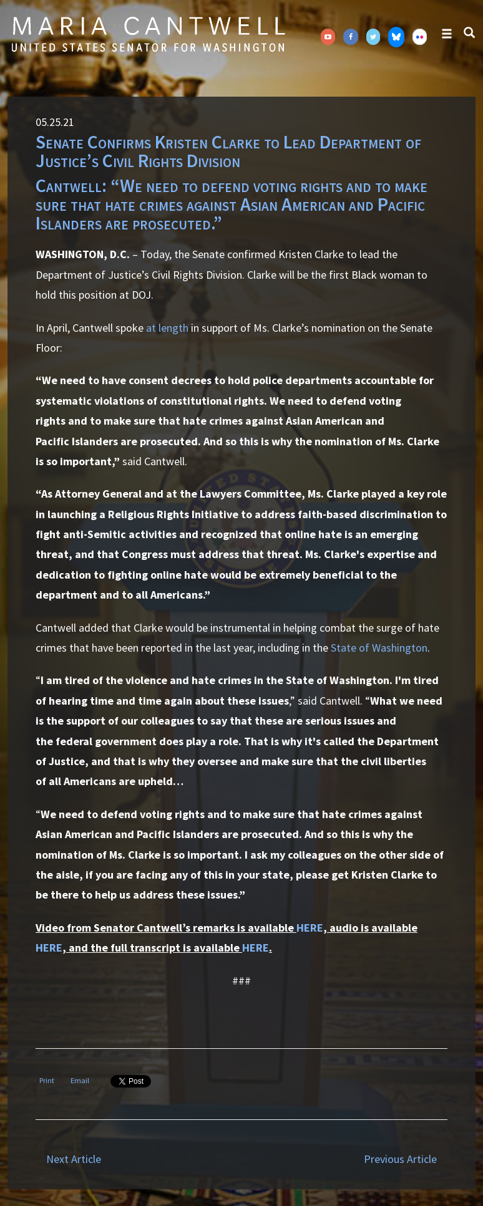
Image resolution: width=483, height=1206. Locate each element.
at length (167, 328)
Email (80, 1080)
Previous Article (400, 1159)
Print (46, 1080)
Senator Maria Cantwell (147, 33)
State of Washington (379, 647)
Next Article (73, 1159)
